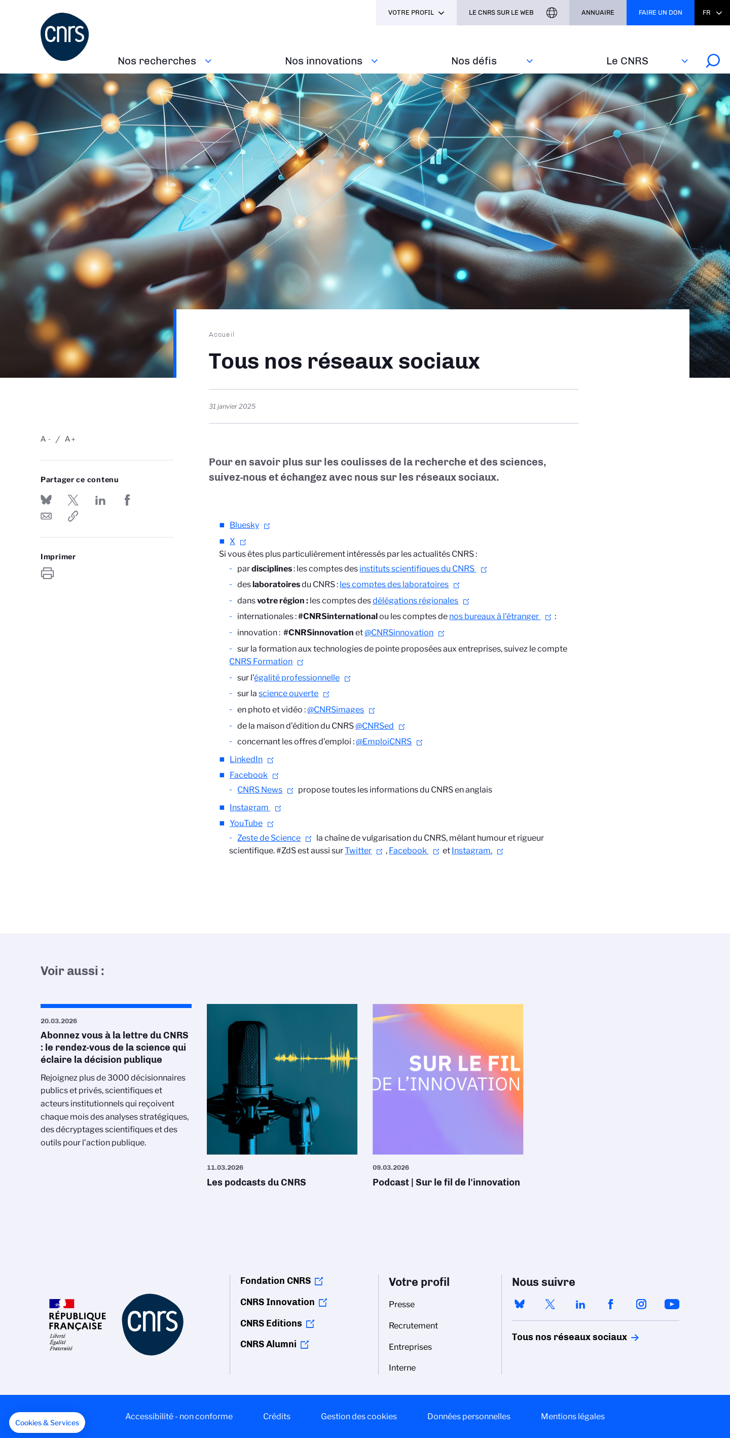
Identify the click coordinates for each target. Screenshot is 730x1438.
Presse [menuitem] (402, 1304)
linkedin (580, 1304)
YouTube (246, 823)
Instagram (250, 807)
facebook (610, 1304)
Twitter (358, 850)
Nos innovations (323, 60)
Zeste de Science (269, 838)
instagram (641, 1304)
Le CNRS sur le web (501, 12)
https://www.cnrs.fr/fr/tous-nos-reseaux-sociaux (73, 516)
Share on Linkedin (100, 500)
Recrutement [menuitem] (413, 1326)
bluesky (519, 1304)
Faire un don (660, 12)
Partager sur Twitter (73, 500)
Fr (707, 12)
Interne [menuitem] (402, 1368)
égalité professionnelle (297, 677)
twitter (550, 1304)
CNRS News (259, 790)
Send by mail (46, 516)
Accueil (222, 334)
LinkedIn (246, 759)
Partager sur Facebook (127, 500)
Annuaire (597, 12)
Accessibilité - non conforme (179, 1416)
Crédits (276, 1416)
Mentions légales (573, 1416)
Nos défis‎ (474, 60)
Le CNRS (627, 60)
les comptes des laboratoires (394, 584)
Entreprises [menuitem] (410, 1347)
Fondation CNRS (275, 1280)
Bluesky (244, 525)
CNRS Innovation (277, 1302)
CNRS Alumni (268, 1344)
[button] (47, 1422)
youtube (671, 1304)
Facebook (249, 775)
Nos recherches (157, 60)
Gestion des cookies (359, 1416)
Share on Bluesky (46, 500)
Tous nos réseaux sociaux (552, 1337)
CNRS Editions (271, 1323)
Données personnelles (468, 1416)
